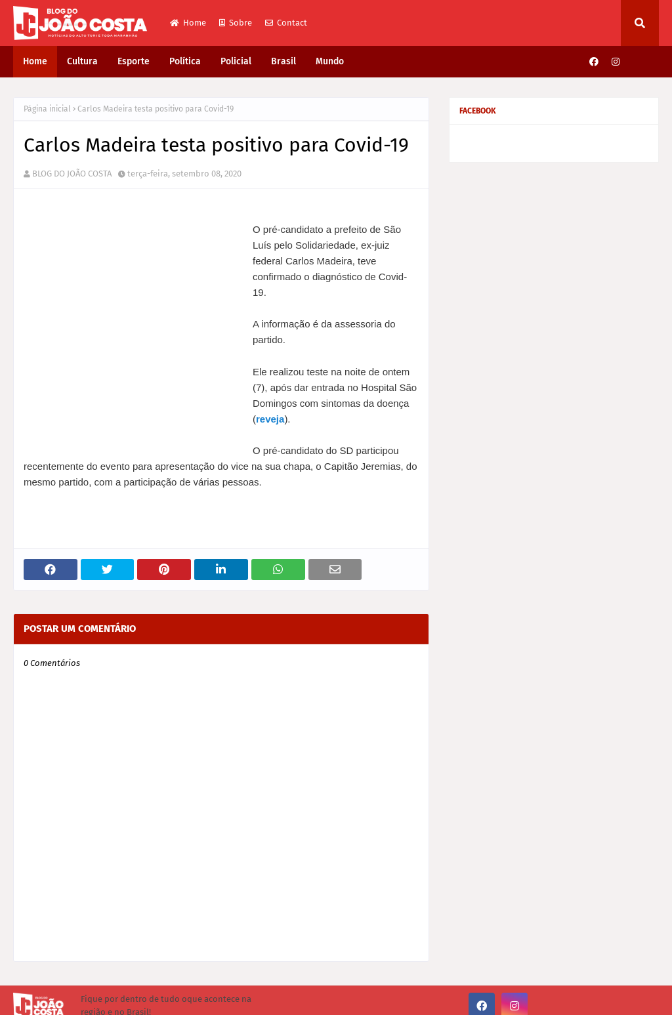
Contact (286, 23)
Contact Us (639, 997)
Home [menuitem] (35, 61)
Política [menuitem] (185, 61)
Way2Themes (121, 997)
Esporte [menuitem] (133, 61)
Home (188, 23)
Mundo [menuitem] (330, 61)
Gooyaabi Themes (247, 997)
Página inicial (47, 109)
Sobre (235, 23)
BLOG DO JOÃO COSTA (72, 173)
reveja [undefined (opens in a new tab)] (131, 387)
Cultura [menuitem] (82, 61)
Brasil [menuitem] (283, 61)
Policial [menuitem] (235, 61)
